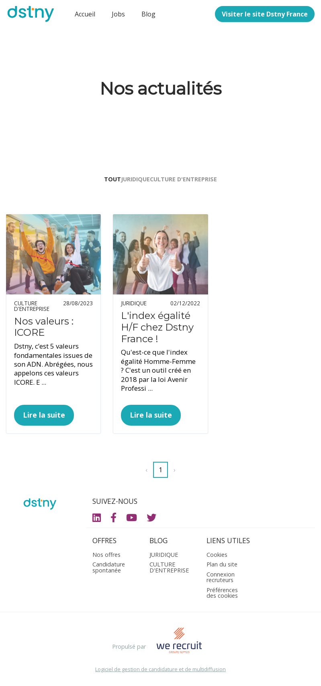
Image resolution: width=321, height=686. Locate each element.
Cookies (217, 556)
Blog (148, 14)
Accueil (85, 14)
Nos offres (106, 556)
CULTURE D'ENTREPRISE (195, 181)
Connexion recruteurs (221, 579)
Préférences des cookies (222, 594)
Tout (100, 181)
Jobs (118, 14)
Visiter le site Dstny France (265, 14)
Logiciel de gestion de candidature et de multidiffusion (160, 671)
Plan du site (222, 566)
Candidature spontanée (108, 569)
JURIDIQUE (135, 181)
